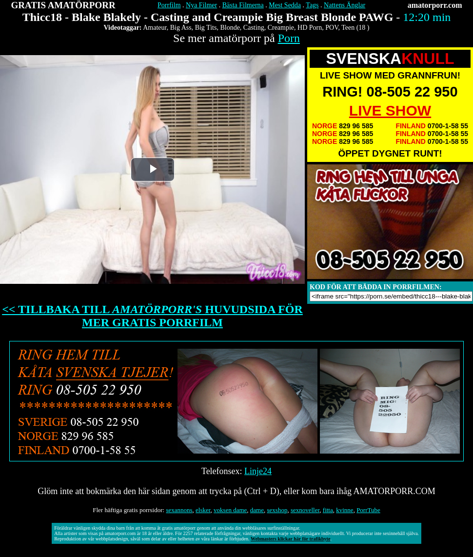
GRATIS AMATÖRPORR (63, 5)
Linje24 (258, 471)
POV (331, 27)
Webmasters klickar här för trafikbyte (290, 538)
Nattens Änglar (344, 5)
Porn (289, 38)
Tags (312, 5)
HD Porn (309, 27)
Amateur (154, 27)
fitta (328, 510)
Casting (253, 27)
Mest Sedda (285, 5)
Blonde (229, 27)
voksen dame (230, 510)
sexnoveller (305, 510)
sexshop (277, 510)
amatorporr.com (435, 5)
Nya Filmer (201, 5)
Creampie (281, 27)
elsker (203, 510)
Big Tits (206, 27)
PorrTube (368, 510)
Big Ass (181, 27)
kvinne (344, 510)
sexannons (179, 510)
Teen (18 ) (355, 27)
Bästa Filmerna (243, 5)
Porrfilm (169, 5)
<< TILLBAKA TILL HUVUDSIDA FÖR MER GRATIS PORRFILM (152, 316)
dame (257, 510)
